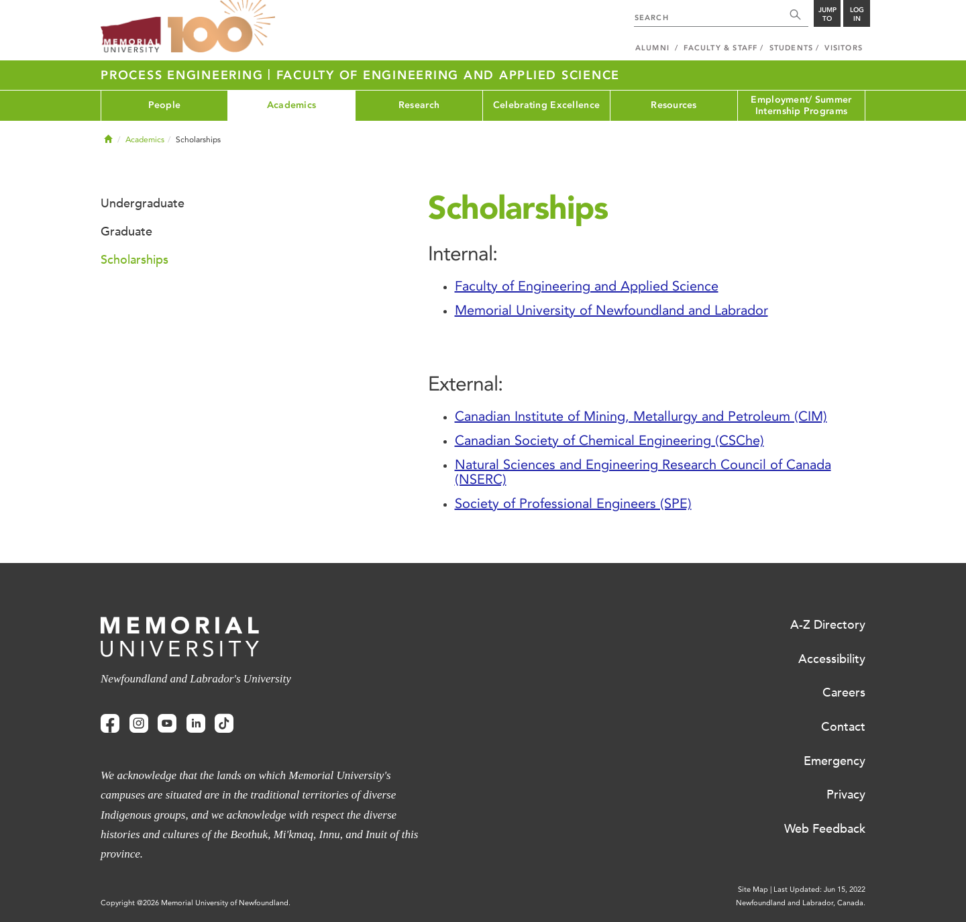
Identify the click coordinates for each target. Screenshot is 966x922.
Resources (674, 105)
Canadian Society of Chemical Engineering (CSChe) (609, 440)
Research (418, 105)
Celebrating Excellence (546, 105)
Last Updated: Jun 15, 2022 (819, 889)
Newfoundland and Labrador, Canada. (800, 903)
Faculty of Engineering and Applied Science (448, 75)
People (164, 105)
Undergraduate (142, 203)
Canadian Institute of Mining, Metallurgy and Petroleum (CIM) (641, 416)
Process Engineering (184, 75)
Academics (292, 105)
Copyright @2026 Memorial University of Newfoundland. (195, 903)
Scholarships (134, 259)
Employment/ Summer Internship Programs (801, 105)
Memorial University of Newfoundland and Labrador (611, 310)
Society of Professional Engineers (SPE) (573, 503)
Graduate (126, 231)
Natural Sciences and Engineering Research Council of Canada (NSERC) (643, 471)
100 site (221, 27)
